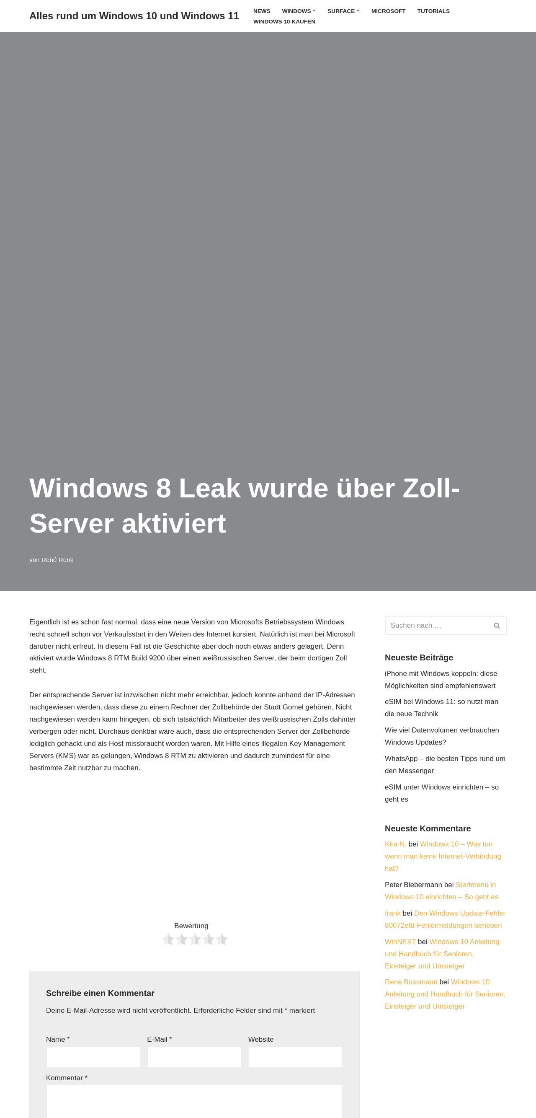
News (262, 11)
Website (261, 1039)
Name (58, 1039)
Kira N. (396, 844)
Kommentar (67, 1078)
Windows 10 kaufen (284, 21)
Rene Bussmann (411, 982)
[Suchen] (436, 625)
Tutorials (433, 11)
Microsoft (388, 11)
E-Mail (159, 1039)
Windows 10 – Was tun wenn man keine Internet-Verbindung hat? (443, 856)
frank (393, 913)
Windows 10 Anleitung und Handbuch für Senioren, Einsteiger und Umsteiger (442, 954)
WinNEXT (400, 942)
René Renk (57, 559)
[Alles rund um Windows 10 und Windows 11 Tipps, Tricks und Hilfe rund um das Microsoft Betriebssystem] (134, 16)
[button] (314, 10)
